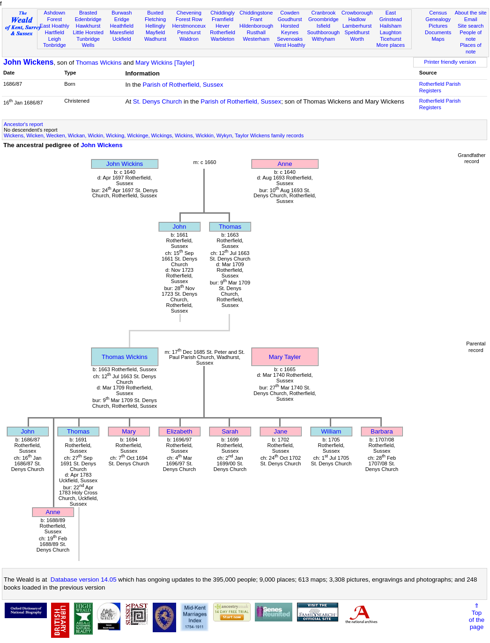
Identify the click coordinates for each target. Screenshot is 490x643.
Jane (281, 431)
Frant (256, 19)
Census (438, 12)
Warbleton (222, 39)
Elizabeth (180, 431)
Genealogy (438, 19)
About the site (471, 12)
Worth (357, 39)
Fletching (155, 19)
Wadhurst (155, 39)
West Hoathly (290, 45)
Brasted (88, 12)
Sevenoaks (290, 39)
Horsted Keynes (290, 29)
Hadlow (357, 19)
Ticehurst (390, 39)
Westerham (256, 39)
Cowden (289, 12)
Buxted (155, 12)
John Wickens (28, 62)
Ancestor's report (23, 124)
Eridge (121, 19)
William (331, 431)
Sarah (230, 431)
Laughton (390, 32)
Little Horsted (88, 32)
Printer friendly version (450, 62)
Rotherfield (222, 32)
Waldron (189, 39)
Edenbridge (88, 19)
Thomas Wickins (99, 62)
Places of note (471, 48)
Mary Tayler (285, 356)
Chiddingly (222, 12)
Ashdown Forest (55, 16)
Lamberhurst (356, 26)
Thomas (230, 226)
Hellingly (155, 26)
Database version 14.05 (84, 579)
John (179, 226)
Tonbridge (54, 45)
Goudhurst (290, 19)
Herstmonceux (189, 26)
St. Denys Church (157, 101)
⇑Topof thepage (476, 616)
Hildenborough (256, 26)
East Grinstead (390, 16)
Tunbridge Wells (88, 42)
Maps (438, 39)
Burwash (121, 12)
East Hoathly (54, 26)
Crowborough (357, 12)
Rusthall (256, 32)
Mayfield (155, 32)
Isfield (323, 26)
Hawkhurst (88, 26)
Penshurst (188, 32)
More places (391, 45)
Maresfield (122, 32)
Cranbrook (323, 12)
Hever (222, 26)
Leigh (54, 39)
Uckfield (121, 39)
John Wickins (124, 163)
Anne (284, 163)
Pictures (438, 26)
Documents (438, 32)
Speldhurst (357, 32)
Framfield (222, 19)
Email (470, 19)
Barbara (382, 431)
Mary (129, 431)
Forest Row (189, 19)
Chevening (189, 12)
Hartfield (54, 32)
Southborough (323, 32)
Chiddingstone (256, 12)
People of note (471, 36)
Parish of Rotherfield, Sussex (183, 84)
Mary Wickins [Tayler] (164, 62)
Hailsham (390, 26)
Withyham (323, 39)
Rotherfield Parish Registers (439, 87)
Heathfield (122, 26)
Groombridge (323, 19)
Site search (471, 26)
